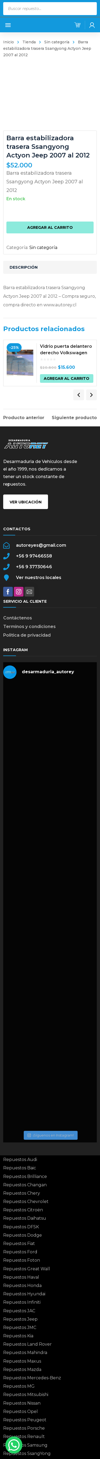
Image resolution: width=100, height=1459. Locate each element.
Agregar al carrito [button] (66, 378)
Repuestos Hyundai (24, 1293)
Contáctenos (17, 617)
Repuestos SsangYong (27, 1453)
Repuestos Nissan (22, 1403)
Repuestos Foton (21, 1260)
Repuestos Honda (22, 1285)
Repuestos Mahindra (25, 1352)
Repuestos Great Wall (26, 1268)
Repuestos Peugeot (24, 1419)
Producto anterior (23, 418)
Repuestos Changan (25, 1184)
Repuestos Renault (24, 1436)
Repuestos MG (19, 1386)
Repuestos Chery (21, 1193)
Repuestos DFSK (21, 1226)
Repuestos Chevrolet (26, 1201)
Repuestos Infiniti (22, 1302)
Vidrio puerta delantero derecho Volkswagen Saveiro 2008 (66, 353)
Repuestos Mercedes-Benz (32, 1377)
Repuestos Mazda (22, 1369)
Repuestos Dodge (22, 1235)
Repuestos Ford (20, 1251)
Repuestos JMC (19, 1327)
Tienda (29, 42)
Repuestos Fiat (19, 1243)
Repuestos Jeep (20, 1319)
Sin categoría (56, 42)
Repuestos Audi (20, 1159)
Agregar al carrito (50, 227)
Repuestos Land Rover (27, 1344)
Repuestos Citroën (23, 1209)
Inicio (8, 42)
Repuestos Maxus (22, 1361)
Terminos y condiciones (29, 626)
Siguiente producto (74, 418)
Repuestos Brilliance (25, 1176)
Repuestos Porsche (24, 1428)
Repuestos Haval (21, 1277)
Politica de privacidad (27, 635)
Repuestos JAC (19, 1310)
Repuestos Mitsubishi (25, 1394)
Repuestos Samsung (25, 1445)
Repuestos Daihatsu (24, 1218)
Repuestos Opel (20, 1411)
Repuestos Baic (19, 1167)
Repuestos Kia (18, 1335)
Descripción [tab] (24, 267)
